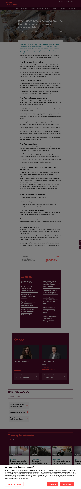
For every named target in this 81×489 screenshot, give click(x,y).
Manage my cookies (14, 484)
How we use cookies (67, 477)
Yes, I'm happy (67, 484)
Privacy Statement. (23, 478)
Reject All (53, 484)
